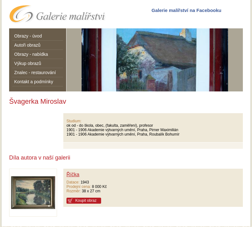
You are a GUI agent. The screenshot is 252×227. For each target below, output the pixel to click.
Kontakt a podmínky (33, 81)
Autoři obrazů (27, 45)
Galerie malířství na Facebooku (186, 10)
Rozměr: (73, 191)
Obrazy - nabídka (31, 54)
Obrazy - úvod (28, 35)
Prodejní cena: (78, 186)
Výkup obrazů (27, 63)
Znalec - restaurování (35, 72)
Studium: (73, 121)
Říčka (72, 174)
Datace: (72, 182)
